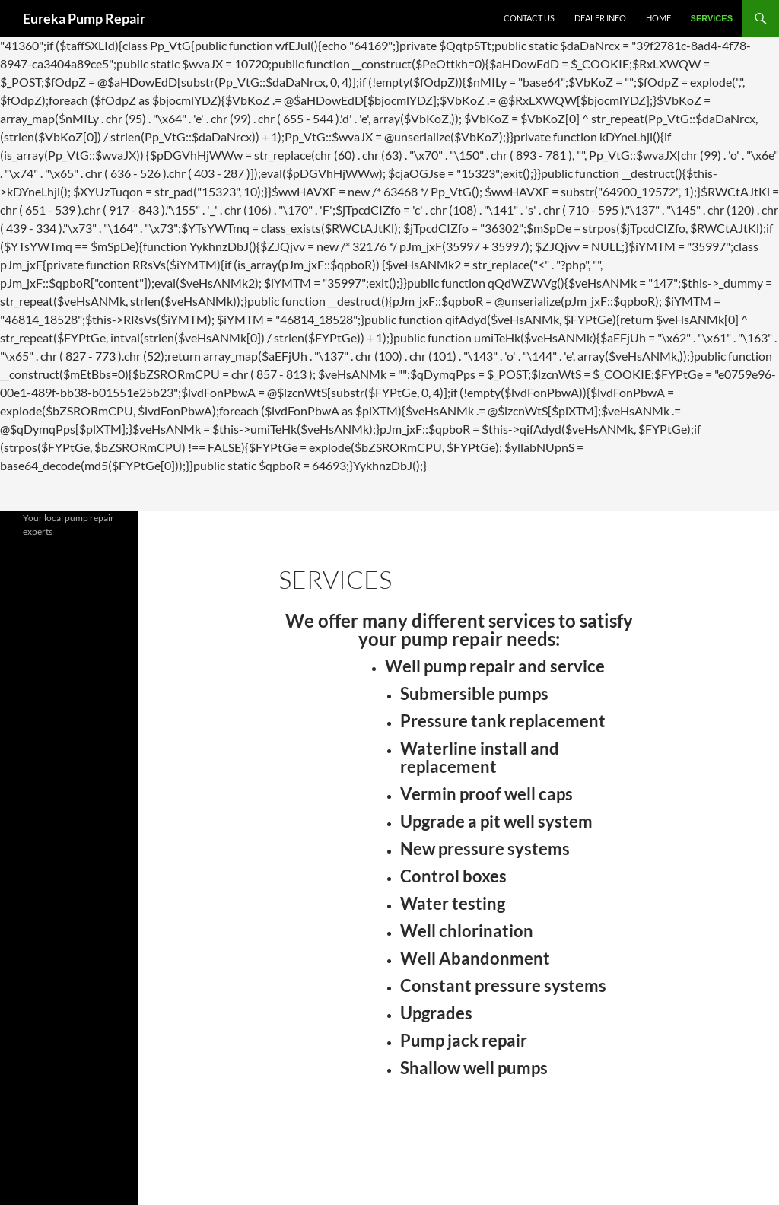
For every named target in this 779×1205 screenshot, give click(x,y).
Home (658, 18)
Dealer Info (600, 18)
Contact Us (529, 18)
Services (712, 18)
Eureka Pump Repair (84, 18)
